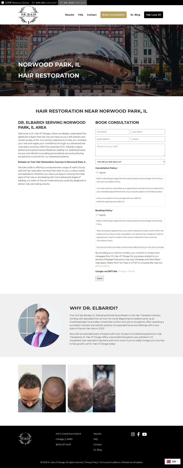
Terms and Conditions (110, 462)
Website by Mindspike (132, 462)
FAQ (95, 439)
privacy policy (102, 266)
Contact (97, 444)
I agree (102, 172)
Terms (131, 271)
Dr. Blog (97, 450)
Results (97, 434)
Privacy (122, 271)
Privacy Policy (91, 462)
